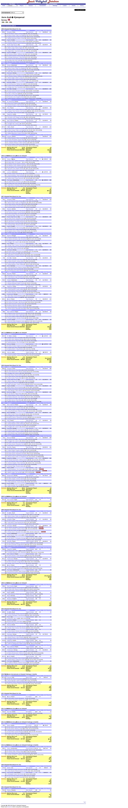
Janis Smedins (19, 637)
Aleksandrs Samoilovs (22, 240)
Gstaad (9, 65)
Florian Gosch (11, 58)
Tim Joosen (18, 162)
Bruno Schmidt (18, 514)
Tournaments (43, 5)
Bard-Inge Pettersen (20, 66)
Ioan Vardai (11, 727)
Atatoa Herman (20, 775)
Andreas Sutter (12, 751)
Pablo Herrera (11, 186)
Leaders (65, 5)
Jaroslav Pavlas (20, 318)
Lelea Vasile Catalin (19, 727)
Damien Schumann (20, 631)
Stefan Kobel (11, 79)
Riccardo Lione (11, 62)
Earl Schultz (21, 774)
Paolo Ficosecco (12, 600)
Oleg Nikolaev (19, 349)
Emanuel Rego (11, 207)
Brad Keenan (11, 535)
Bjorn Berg (10, 46)
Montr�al (9, 89)
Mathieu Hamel (21, 165)
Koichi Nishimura (22, 43)
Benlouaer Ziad (21, 769)
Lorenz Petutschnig (12, 753)
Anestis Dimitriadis (12, 658)
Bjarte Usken (29, 677)
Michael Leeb (11, 730)
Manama (9, 209)
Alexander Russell (18, 777)
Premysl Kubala (12, 318)
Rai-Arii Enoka (11, 775)
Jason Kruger (11, 262)
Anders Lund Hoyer (13, 442)
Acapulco (9, 136)
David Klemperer (12, 104)
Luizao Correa (11, 85)
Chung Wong (19, 679)
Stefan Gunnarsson (19, 160)
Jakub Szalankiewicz (22, 539)
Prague (9, 629)
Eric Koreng (18, 167)
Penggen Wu (11, 123)
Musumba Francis (12, 791)
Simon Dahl (11, 160)
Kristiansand (10, 294)
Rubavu (9, 790)
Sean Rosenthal (18, 71)
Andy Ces (10, 382)
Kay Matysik (11, 167)
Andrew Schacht (12, 55)
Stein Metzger (11, 390)
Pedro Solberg (20, 264)
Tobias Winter (21, 753)
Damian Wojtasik (20, 734)
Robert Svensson (18, 46)
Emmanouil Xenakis (13, 571)
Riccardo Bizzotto (20, 313)
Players (21, 5)
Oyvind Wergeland (19, 664)
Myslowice (9, 620)
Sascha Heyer (20, 292)
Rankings (55, 5)
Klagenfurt (9, 114)
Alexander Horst (20, 218)
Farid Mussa (21, 524)
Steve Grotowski (12, 477)
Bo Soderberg (22, 442)
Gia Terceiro (23, 210)
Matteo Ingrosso (12, 587)
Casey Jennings (21, 322)
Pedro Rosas (19, 201)
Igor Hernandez (22, 238)
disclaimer (9, 806)
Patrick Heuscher (20, 79)
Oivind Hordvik (11, 314)
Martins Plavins (12, 240)
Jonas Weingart (20, 555)
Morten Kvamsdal (20, 613)
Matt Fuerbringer (12, 322)
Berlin (8, 265)
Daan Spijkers (19, 651)
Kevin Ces (10, 95)
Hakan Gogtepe (20, 680)
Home (3, 5)
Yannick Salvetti (20, 478)
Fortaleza (9, 319)
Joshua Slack (20, 55)
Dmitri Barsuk (19, 41)
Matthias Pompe (12, 164)
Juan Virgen (20, 448)
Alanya (8, 159)
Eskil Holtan (11, 664)
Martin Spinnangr (20, 594)
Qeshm (9, 767)
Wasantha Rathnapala (22, 682)
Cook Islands (10, 772)
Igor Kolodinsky (19, 276)
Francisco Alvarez (12, 54)
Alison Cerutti (20, 138)
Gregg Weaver (20, 477)
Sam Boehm (11, 538)
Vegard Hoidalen (20, 256)
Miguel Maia (11, 51)
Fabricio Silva (11, 750)
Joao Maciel (11, 514)
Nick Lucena (18, 535)
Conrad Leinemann (21, 49)
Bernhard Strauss (20, 58)
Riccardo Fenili (20, 69)
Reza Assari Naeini (12, 683)
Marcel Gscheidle (12, 176)
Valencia (9, 352)
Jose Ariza (10, 566)
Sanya (8, 483)
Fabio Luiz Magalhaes (21, 35)
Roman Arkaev (11, 41)
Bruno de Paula (12, 321)
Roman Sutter (20, 751)
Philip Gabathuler (12, 481)
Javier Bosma (11, 181)
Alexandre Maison (25, 543)
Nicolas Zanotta (22, 662)
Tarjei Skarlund (29, 32)
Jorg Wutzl (18, 730)
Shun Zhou (15, 93)
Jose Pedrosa (11, 201)
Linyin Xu (17, 123)
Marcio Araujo (11, 35)
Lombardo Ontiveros (13, 142)
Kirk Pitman (11, 33)
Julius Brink (22, 57)
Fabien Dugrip (17, 95)
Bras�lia (9, 513)
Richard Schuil (22, 145)
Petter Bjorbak (11, 613)
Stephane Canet (12, 165)
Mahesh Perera (12, 682)
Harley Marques (12, 98)
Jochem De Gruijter (20, 128)
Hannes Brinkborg (18, 295)
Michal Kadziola (12, 539)
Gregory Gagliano (20, 284)
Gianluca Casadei (12, 573)
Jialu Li (9, 486)
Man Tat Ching (11, 679)
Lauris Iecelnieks (12, 528)
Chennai (9, 677)
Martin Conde (20, 38)
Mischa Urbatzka (21, 164)
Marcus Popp (11, 623)
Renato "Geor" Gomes (13, 210)
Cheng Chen (11, 550)
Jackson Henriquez (13, 238)
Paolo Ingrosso (20, 587)
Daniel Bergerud (30, 748)
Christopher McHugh (20, 538)
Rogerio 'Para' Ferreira (13, 111)
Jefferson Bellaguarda (13, 643)
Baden (8, 592)
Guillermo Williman (12, 662)
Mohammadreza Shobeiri (21, 771)
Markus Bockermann (13, 632)
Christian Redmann (12, 552)
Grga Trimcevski (20, 229)
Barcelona (9, 392)
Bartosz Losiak (18, 728)
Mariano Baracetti (12, 38)
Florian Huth (11, 589)
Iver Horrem (11, 66)
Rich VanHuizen (22, 237)
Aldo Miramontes (12, 448)
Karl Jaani (10, 635)
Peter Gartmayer (22, 115)
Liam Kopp (10, 777)
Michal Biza (11, 297)
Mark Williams (19, 390)
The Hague (9, 180)
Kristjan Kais (11, 60)
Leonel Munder (21, 212)
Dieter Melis (11, 162)
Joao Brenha (18, 51)
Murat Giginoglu (12, 680)
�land (8, 299)
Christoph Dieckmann (13, 57)
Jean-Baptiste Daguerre (14, 543)
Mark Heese (19, 144)
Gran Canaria (10, 499)
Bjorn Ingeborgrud (20, 314)
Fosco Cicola (11, 90)
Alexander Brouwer (21, 626)
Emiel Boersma (12, 84)
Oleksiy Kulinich (23, 459)
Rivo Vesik (17, 60)
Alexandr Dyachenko (13, 459)
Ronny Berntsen (12, 621)
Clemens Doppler (12, 115)
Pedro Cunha (11, 378)
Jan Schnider (21, 176)
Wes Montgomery (20, 262)
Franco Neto (18, 378)
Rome (8, 616)
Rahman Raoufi (22, 683)
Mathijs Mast (20, 84)
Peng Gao (10, 618)
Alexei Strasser (12, 555)
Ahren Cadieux (12, 49)
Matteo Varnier (19, 62)
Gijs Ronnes (11, 128)
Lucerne (9, 172)
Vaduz (8, 748)
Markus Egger (18, 47)
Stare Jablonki (10, 120)
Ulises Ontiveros (23, 142)
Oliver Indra (11, 339)
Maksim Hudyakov (12, 713)
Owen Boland (11, 631)
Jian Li (9, 93)
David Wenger (19, 173)
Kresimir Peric (11, 229)
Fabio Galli (19, 600)
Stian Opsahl (29, 767)
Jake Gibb (10, 71)
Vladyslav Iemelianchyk (23, 754)
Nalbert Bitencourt (20, 85)
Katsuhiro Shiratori (12, 43)
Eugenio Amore (11, 36)
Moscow (9, 344)
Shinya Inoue (22, 700)
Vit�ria (9, 127)
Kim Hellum (29, 696)
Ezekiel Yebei (21, 791)
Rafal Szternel (11, 734)
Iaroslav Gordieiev (12, 754)
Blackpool (9, 598)
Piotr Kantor (11, 728)
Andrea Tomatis (20, 36)
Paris (8, 107)
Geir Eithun (20, 621)
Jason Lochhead (19, 33)
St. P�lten (9, 336)
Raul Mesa (18, 186)
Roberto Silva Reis (20, 750)
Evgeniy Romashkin (23, 713)
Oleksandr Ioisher (20, 659)
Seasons (31, 5)
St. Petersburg (10, 101)
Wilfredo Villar (21, 54)
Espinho (9, 52)
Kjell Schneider (21, 104)
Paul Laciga (18, 281)
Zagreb (8, 40)
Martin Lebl (17, 297)
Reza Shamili (11, 771)
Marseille (9, 82)
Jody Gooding (11, 485)
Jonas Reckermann (12, 267)
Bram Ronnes (20, 270)
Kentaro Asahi (11, 434)
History (82, 5)
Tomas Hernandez (12, 139)
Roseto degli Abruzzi (12, 44)
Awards (73, 5)
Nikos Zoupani (22, 571)
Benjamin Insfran (21, 98)
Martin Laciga (11, 47)
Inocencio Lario (19, 181)
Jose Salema (21, 396)
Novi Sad (9, 711)
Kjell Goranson (11, 256)
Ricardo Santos (20, 207)
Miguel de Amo (18, 566)
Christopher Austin (12, 774)
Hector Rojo (21, 139)
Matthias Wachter (19, 339)
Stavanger (9, 73)
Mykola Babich (11, 349)
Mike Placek (18, 733)
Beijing (8, 467)
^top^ (84, 802)
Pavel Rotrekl (17, 517)
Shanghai (9, 32)
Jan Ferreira (23, 111)
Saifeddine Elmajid (12, 769)
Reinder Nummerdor (13, 145)
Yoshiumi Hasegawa (13, 700)
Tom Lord (18, 485)
